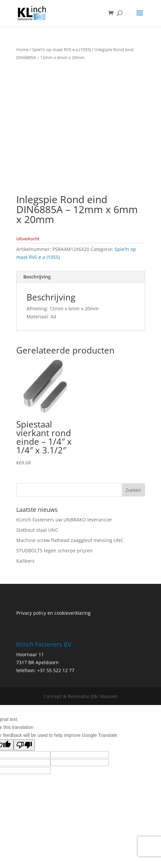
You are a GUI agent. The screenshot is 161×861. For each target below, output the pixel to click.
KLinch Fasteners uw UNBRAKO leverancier (64, 519)
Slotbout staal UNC (37, 530)
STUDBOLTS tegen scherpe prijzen (54, 550)
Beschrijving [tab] (37, 277)
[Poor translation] (24, 745)
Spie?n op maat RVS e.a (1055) (61, 49)
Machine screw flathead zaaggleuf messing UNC (69, 540)
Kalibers (25, 561)
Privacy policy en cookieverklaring (53, 613)
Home (22, 49)
